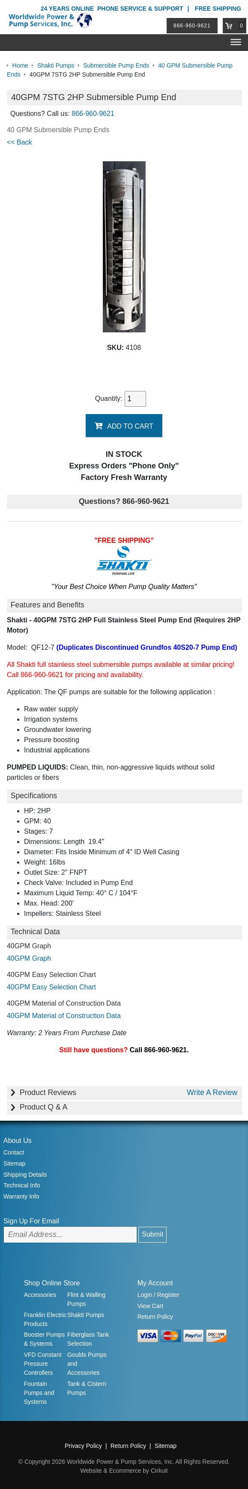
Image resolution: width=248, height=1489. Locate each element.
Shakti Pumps (85, 1314)
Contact (13, 1152)
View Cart (150, 1306)
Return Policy (155, 1316)
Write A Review (212, 1092)
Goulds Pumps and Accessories (87, 1363)
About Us (17, 1140)
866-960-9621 (192, 26)
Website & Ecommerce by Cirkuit (123, 1470)
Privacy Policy (83, 1445)
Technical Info (21, 1185)
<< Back (19, 142)
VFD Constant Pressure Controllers (43, 1363)
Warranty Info (21, 1196)
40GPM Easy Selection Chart (51, 987)
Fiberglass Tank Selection (88, 1339)
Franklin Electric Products (45, 1319)
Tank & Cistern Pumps (86, 1388)
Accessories (40, 1294)
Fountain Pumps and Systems (39, 1392)
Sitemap (14, 1163)
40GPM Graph (29, 958)
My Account (155, 1283)
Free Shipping (218, 8)
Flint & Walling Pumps (86, 1299)
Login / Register (158, 1294)
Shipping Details (25, 1174)
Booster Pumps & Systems (44, 1339)
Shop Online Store (52, 1283)
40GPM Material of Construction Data (64, 1015)
